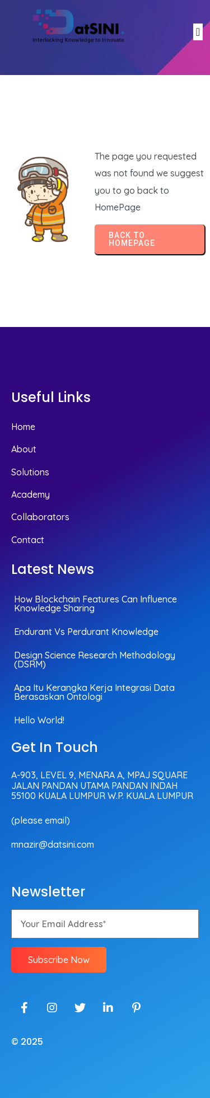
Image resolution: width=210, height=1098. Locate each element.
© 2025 (27, 1041)
